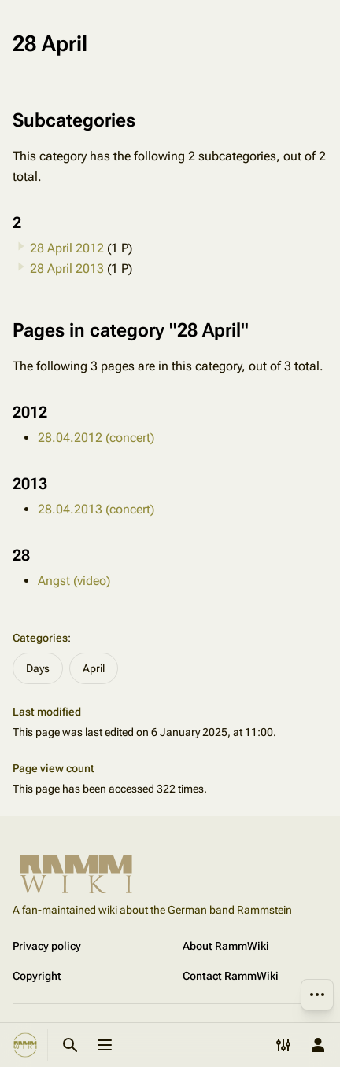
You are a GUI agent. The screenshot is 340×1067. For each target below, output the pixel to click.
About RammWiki (226, 946)
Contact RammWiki (231, 975)
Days (38, 668)
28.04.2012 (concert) (96, 437)
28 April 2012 (67, 248)
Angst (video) (74, 580)
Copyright (37, 975)
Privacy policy (47, 946)
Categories (40, 637)
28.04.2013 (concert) (96, 509)
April (94, 668)
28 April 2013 (67, 268)
